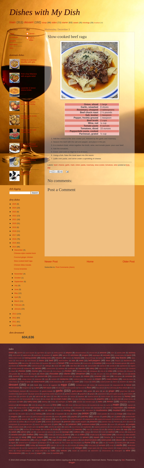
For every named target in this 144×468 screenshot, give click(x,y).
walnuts (64, 451)
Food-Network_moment (17, 391)
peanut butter (130, 416)
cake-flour (73, 366)
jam (110, 399)
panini (57, 416)
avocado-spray (119, 355)
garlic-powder (77, 391)
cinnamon (80, 373)
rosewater (96, 429)
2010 (14, 325)
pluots (131, 422)
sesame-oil (131, 432)
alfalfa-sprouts (58, 353)
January (17, 309)
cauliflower (71, 368)
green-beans (128, 394)
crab (46, 379)
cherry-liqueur (57, 371)
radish (59, 427)
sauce (57, 432)
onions (112, 414)
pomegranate (13, 424)
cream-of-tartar (25, 382)
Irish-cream (75, 399)
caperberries (124, 366)
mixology (86, 23)
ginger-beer (124, 391)
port (63, 424)
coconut (16, 376)
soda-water (15, 437)
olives (75, 414)
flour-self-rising (111, 388)
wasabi (74, 451)
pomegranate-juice (26, 424)
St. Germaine (118, 437)
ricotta (55, 429)
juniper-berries (128, 399)
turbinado (73, 445)
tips (97, 443)
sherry (41, 435)
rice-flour (26, 429)
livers (63, 405)
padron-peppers (38, 416)
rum (103, 429)
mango (11, 408)
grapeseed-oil (102, 394)
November (18, 274)
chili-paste (130, 371)
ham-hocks (63, 396)
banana (77, 358)
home (11, 34)
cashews (61, 368)
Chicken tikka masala (22, 265)
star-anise (129, 437)
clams (107, 374)
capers (132, 366)
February (18, 305)
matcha (108, 408)
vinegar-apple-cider (93, 448)
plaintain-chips (106, 422)
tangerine (34, 443)
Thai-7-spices (66, 443)
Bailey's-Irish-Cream (15, 358)
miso (50, 410)
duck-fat (45, 385)
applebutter (37, 355)
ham (55, 396)
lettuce (40, 405)
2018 (14, 231)
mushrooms (101, 410)
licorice (47, 405)
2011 (14, 322)
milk (25, 410)
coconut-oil (56, 376)
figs (32, 388)
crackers (54, 379)
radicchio (51, 427)
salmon (24, 432)
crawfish (89, 379)
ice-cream (46, 399)
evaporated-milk (118, 385)
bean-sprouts (20, 360)
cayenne (81, 368)
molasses (78, 410)
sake (133, 429)
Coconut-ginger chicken (23, 257)
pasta (83, 165)
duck (36, 385)
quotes (41, 427)
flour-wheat (123, 388)
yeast (32, 453)
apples (55, 355)
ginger (112, 391)
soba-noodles (130, 434)
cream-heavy (13, 382)
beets (81, 360)
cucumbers (68, 382)
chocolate (53, 373)
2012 (14, 318)
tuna (66, 445)
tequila (57, 443)
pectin (58, 419)
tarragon (43, 443)
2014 (14, 247)
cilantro (67, 373)
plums (124, 422)
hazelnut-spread (93, 396)
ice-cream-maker (60, 399)
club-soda (125, 374)
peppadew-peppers (76, 419)
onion (78, 165)
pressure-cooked (88, 424)
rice (17, 429)
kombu (53, 402)
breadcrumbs (87, 363)
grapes (92, 394)
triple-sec (53, 445)
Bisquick (118, 360)
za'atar (48, 453)
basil (108, 357)
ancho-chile (121, 353)
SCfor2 (95, 432)
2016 (14, 239)
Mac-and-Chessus (81, 405)
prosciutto (103, 424)
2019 (14, 227)
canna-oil (103, 366)
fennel (128, 385)
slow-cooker (99, 165)
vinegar (78, 448)
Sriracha (107, 437)
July (16, 285)
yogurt (39, 453)
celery (91, 368)
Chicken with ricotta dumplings (29, 117)
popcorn (37, 424)
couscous (38, 379)
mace (101, 405)
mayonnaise (118, 408)
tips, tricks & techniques (26, 173)
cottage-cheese (27, 379)
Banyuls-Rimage (90, 358)
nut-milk (30, 414)
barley (100, 358)
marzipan (88, 408)
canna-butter (92, 366)
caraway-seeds (16, 368)
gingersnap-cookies (48, 394)
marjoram (59, 408)
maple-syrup (35, 408)
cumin (76, 382)
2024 (14, 208)
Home (90, 261)
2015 (14, 243)
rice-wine (46, 429)
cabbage (48, 366)
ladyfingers (61, 402)
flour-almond (100, 388)
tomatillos (111, 443)
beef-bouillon (63, 360)
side (76, 434)
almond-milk (93, 353)
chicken (68, 371)
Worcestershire (15, 453)
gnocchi (59, 394)
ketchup (45, 402)
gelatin (89, 391)
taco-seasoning (130, 440)
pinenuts (67, 422)
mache (108, 405)
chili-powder (13, 374)
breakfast (97, 23)
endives (92, 385)
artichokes (74, 355)
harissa (72, 396)
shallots (30, 434)
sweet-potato (106, 440)
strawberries (25, 440)
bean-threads (31, 360)
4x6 (123, 460)
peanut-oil (14, 419)
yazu (26, 453)
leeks (100, 402)
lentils (33, 405)
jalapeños (100, 399)
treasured (42, 445)
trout (60, 445)
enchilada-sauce (81, 385)
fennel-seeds (14, 388)
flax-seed (81, 388)
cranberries (64, 379)
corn (108, 376)
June (16, 289)
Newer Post (51, 261)
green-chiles (13, 396)
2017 (14, 235)
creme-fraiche (39, 382)
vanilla (119, 445)
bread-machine (74, 363)
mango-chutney (22, 408)
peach (119, 416)
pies (39, 422)
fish (37, 388)
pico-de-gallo (31, 422)
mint (34, 410)
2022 (14, 216)
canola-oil (113, 366)
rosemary (90, 165)
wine (115, 165)
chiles (110, 371)
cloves (114, 374)
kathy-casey (32, 402)
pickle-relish (12, 422)
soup (44, 22)
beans (41, 360)
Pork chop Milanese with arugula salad (29, 75)
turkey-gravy (92, 445)
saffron (118, 429)
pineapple (57, 422)
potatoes (72, 424)
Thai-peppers (77, 443)
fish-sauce (47, 388)
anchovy (132, 353)
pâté (112, 416)
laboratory (13, 44)
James (31, 34)
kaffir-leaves (12, 402)
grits (30, 396)
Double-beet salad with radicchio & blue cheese (29, 146)
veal (23, 448)
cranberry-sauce (78, 379)
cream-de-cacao (127, 379)
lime (55, 405)
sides (54, 22)
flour (89, 387)
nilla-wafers (21, 414)
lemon (110, 401)
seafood (111, 432)
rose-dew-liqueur (66, 429)
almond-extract (80, 353)
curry (94, 382)
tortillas (32, 445)
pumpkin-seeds (18, 427)
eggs (64, 384)
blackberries (128, 360)
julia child (117, 399)
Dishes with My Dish (44, 12)
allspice (69, 353)
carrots (37, 368)
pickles (21, 422)
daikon (115, 382)
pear (32, 419)
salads (75, 23)
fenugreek (25, 388)
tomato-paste (122, 443)
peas (39, 419)
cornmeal (128, 376)
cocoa (132, 374)
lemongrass (23, 405)
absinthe (20, 353)
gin (104, 391)
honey (127, 396)
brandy (53, 363)
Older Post (129, 261)
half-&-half (39, 396)
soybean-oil (75, 437)
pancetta (49, 416)
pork (56, 424)
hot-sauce (37, 399)
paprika (74, 416)
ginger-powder (23, 394)
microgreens (17, 410)
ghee (97, 391)
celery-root (102, 368)
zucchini (56, 453)
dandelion (123, 382)
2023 (14, 212)
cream (98, 379)
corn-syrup (118, 376)
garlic (67, 165)
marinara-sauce (48, 408)
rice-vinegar (36, 429)
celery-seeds (122, 368)
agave (49, 353)
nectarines (129, 410)
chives (42, 374)
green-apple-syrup (115, 394)
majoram (130, 405)
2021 (14, 219)
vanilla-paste (15, 448)
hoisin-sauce (117, 396)
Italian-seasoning (87, 399)
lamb (70, 402)
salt (32, 432)
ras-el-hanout (76, 427)
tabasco (119, 440)
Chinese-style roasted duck (25, 253)
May (16, 293)
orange (119, 414)
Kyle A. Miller (32, 39)
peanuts (24, 419)
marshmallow (77, 408)
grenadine (23, 396)
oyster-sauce (26, 416)
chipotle (34, 374)
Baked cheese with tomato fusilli (28, 131)
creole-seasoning (55, 382)
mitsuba (57, 410)
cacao (56, 366)
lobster (70, 405)
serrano (121, 432)
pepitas (64, 419)
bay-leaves (121, 357)
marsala (67, 408)
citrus (92, 374)
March (17, 301)
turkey (81, 445)
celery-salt (111, 368)
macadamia (93, 405)
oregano (14, 416)
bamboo (68, 358)
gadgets (12, 41)
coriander (98, 376)
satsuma (50, 432)
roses (88, 429)
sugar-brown (57, 440)
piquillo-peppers (81, 422)
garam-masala (47, 391)
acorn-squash (29, 353)
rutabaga (110, 429)
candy (82, 366)
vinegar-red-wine (121, 448)
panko (64, 416)
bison (108, 360)
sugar (44, 440)
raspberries (87, 427)
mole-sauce (89, 410)
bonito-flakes (36, 363)
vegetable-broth (33, 448)
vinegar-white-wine (41, 451)
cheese (61, 165)
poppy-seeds (47, 424)
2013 (14, 314)
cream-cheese (112, 379)
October (17, 278)
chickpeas (93, 371)
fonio (131, 388)
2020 (14, 223)
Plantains (117, 422)
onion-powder (102, 414)
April (16, 297)
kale (21, 402)
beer (73, 360)
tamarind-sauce (24, 443)
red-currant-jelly (115, 427)
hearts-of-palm (105, 396)
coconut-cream (28, 376)
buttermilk (23, 366)
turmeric (102, 445)
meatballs (131, 408)
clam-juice (99, 374)
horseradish (26, 399)
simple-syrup (94, 434)
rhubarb (11, 429)
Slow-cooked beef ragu (23, 261)
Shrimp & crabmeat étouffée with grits (28, 61)
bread (61, 363)
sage (126, 429)
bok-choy (25, 363)
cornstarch (13, 379)
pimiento (48, 422)
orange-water (131, 414)
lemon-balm (123, 402)
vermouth (59, 448)
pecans (48, 419)
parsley (84, 416)
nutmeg (39, 414)
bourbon (45, 363)
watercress (83, 451)
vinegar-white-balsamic (23, 451)
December (18, 250)
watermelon (94, 451)
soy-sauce (63, 437)
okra (68, 414)
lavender (80, 402)
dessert (29, 22)
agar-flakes (40, 353)
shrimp (67, 435)
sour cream (37, 437)
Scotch (103, 432)
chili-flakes (120, 371)
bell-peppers (94, 360)
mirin (43, 410)
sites (11, 48)
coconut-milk (42, 376)
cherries (35, 371)
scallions (76, 432)
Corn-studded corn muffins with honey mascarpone (28, 160)
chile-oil (102, 371)
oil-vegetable (59, 414)
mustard (117, 410)
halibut (48, 396)
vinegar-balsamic (108, 448)
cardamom (28, 368)
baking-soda (46, 358)
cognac (77, 376)
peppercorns (89, 419)
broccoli (109, 363)
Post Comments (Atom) (65, 267)
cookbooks (13, 37)
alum (112, 353)
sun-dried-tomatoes (89, 440)
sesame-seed (16, 435)
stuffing (36, 440)
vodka (53, 451)
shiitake (50, 434)
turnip (111, 445)
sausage (65, 432)
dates (131, 382)
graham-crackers (71, 394)
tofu (104, 443)
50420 (11, 353)
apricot (64, 355)
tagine (13, 443)
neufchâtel (12, 414)
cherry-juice (46, 371)
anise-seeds (16, 355)
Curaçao (86, 382)
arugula (85, 355)
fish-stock (59, 388)
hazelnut (81, 396)
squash (96, 437)
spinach (86, 437)
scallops (87, 432)
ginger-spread (34, 394)
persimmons (118, 419)
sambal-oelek (40, 432)
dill (28, 385)
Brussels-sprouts (120, 363)
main (12, 22)
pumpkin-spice (31, 427)
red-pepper (127, 427)
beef (55, 165)
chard (13, 371)
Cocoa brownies (20, 269)
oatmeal (49, 414)
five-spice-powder (70, 388)
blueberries (13, 363)
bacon (129, 355)
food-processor (34, 391)
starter (65, 22)
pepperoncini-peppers (104, 419)
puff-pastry (121, 424)
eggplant (54, 385)
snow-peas (119, 434)
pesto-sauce (129, 419)
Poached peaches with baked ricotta (28, 103)
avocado (106, 355)
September (19, 281)
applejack (47, 355)
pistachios (94, 422)
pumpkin (131, 424)
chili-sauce (24, 374)
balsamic (59, 358)
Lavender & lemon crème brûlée (28, 89)
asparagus (96, 355)
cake (63, 366)
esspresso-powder (104, 385)
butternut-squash (36, 366)
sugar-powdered (72, 440)
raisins (66, 427)
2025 (14, 204)
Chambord (132, 368)
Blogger (72, 462)
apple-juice (27, 355)
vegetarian (45, 448)
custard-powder (105, 382)
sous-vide (52, 437)
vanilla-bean (131, 445)
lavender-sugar (90, 402)
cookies (86, 376)
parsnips (96, 416)
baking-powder (30, 358)
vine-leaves (68, 448)
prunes (112, 424)
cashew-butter (50, 368)
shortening (58, 434)
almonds (103, 353)
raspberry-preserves (100, 427)
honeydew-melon (14, 399)
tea (50, 443)
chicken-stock (82, 371)
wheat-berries (106, 451)
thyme (87, 442)
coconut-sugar (67, 376)
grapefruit (83, 394)
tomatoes (109, 165)
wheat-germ (118, 451)
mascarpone (98, 408)
